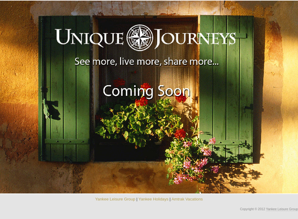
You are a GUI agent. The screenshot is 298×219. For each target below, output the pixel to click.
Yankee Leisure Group (115, 199)
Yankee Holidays (153, 199)
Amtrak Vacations (187, 199)
